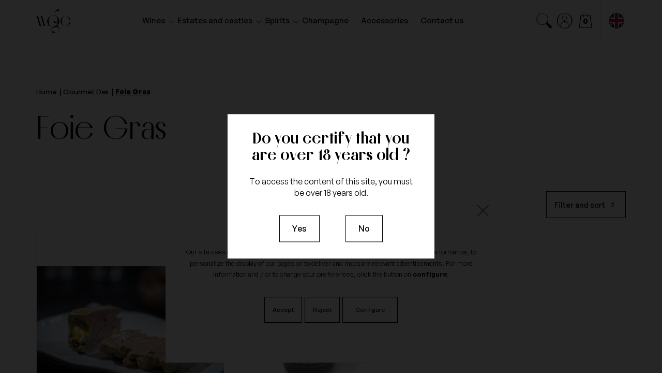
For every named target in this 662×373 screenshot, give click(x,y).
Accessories (384, 20)
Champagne (325, 20)
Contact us (441, 20)
